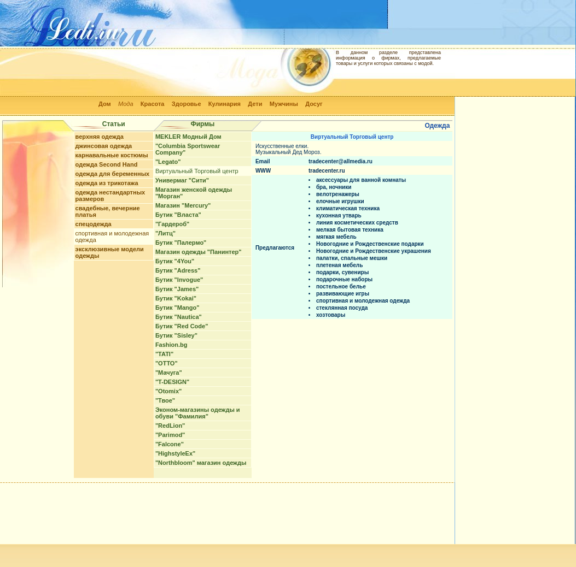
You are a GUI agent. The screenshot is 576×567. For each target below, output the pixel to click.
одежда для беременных (112, 173)
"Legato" (168, 161)
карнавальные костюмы (111, 155)
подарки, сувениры (342, 272)
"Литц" (165, 233)
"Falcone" (169, 444)
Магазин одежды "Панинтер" (198, 252)
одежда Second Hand (106, 164)
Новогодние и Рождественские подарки (370, 244)
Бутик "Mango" (177, 307)
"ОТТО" (166, 363)
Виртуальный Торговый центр (196, 171)
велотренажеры (337, 194)
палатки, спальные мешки (351, 258)
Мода (125, 104)
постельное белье (341, 287)
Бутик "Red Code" (181, 326)
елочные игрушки (340, 201)
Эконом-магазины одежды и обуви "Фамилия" (197, 413)
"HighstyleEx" (175, 453)
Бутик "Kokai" (175, 298)
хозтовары (330, 315)
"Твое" (165, 400)
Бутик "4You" (174, 261)
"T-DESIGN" (172, 382)
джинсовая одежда (103, 146)
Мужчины (284, 104)
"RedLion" (170, 425)
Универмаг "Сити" (182, 180)
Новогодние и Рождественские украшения (373, 251)
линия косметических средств (357, 223)
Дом (104, 104)
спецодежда (93, 224)
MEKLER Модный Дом (188, 136)
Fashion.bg (171, 344)
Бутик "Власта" (178, 214)
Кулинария (224, 104)
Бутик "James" (177, 289)
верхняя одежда (99, 136)
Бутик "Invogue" (179, 279)
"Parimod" (170, 435)
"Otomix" (168, 391)
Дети (255, 104)
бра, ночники (333, 187)
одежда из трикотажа (106, 183)
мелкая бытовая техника (349, 230)
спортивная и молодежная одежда (363, 301)
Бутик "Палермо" (180, 242)
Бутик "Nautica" (178, 317)
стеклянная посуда (342, 308)
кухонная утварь (339, 215)
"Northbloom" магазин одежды (200, 462)
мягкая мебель (336, 237)
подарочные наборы (344, 279)
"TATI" (164, 354)
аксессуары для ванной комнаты (361, 180)
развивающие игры (342, 294)
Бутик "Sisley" (176, 335)
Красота (153, 104)
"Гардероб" (172, 224)
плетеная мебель (339, 265)
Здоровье (186, 104)
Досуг (313, 104)
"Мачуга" (168, 372)
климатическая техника (348, 208)
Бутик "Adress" (177, 270)
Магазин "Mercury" (183, 205)
